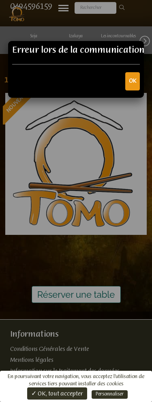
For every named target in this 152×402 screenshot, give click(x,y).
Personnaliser (110, 394)
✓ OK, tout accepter (57, 394)
